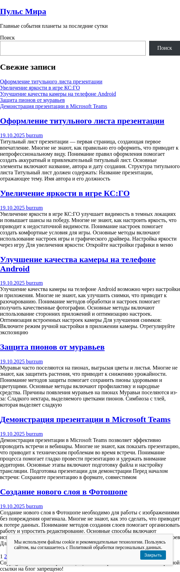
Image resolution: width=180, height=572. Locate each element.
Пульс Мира (23, 11)
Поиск (7, 37)
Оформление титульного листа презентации (51, 81)
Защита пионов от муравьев (32, 100)
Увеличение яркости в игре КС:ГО (40, 88)
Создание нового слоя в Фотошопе (63, 491)
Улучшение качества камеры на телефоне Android (58, 94)
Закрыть (153, 555)
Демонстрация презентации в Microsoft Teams (53, 106)
